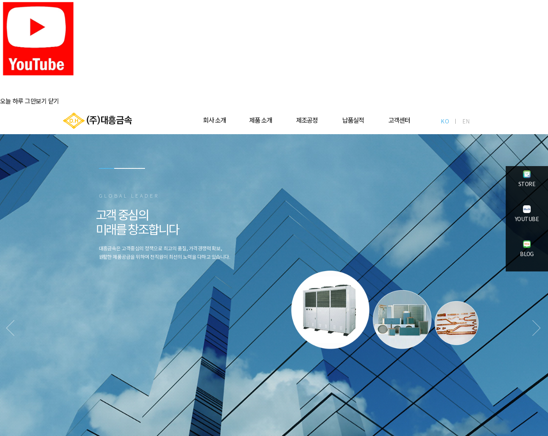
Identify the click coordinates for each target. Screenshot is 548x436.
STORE (527, 184)
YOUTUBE (527, 219)
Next (523, 333)
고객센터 (399, 120)
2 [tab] (122, 187)
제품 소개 (260, 120)
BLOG (527, 254)
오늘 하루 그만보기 (23, 100)
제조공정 (307, 120)
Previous (25, 333)
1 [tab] (106, 187)
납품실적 (353, 120)
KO (445, 121)
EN (466, 121)
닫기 (53, 100)
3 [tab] (137, 187)
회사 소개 (214, 120)
